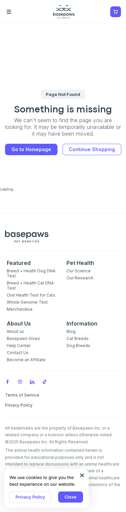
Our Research (80, 277)
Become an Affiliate (26, 359)
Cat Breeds (78, 338)
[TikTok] (44, 381)
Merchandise (20, 309)
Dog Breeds (78, 345)
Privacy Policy (30, 497)
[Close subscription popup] (82, 475)
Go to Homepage (31, 149)
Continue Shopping (92, 149)
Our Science (79, 270)
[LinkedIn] (32, 381)
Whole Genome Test (27, 302)
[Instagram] (19, 381)
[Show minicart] (115, 11)
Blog (71, 331)
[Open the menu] (18, 12)
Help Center (19, 345)
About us (15, 331)
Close (71, 497)
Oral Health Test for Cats (31, 295)
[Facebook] (7, 381)
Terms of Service (22, 395)
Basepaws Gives (23, 338)
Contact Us (18, 352)
